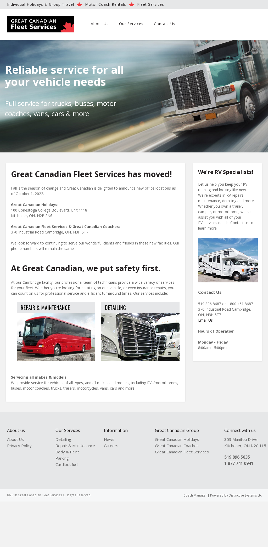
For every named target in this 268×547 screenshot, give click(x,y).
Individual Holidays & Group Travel (40, 4)
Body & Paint (67, 451)
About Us (100, 23)
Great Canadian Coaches (177, 445)
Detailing (63, 439)
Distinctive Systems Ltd (245, 495)
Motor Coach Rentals (105, 4)
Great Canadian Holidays (177, 439)
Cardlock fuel (66, 464)
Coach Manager (195, 495)
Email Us (205, 320)
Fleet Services (150, 4)
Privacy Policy (19, 445)
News (109, 439)
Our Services (131, 23)
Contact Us (164, 23)
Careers (111, 445)
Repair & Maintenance (75, 445)
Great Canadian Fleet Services (182, 451)
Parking (62, 458)
